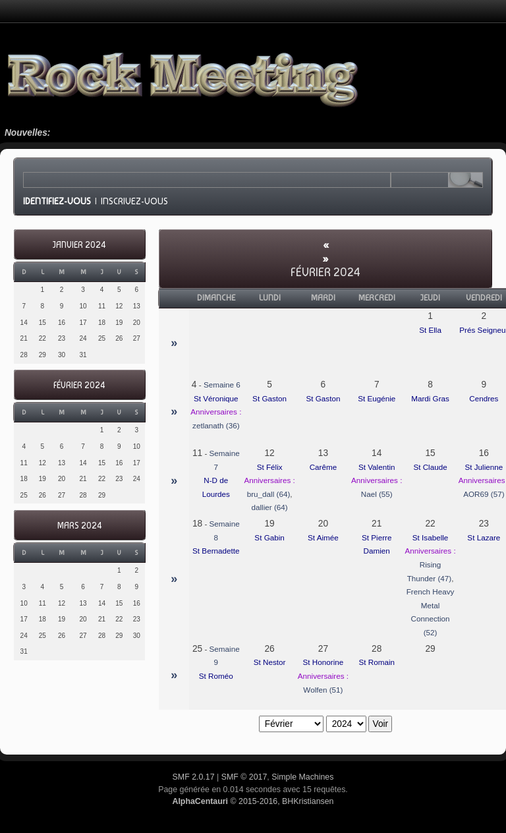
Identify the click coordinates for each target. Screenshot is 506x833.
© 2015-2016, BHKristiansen (252, 801)
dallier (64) (270, 507)
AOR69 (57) (483, 494)
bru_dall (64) (269, 494)
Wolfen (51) (323, 689)
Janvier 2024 (79, 245)
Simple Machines (302, 777)
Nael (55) (377, 494)
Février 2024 (79, 385)
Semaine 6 (222, 384)
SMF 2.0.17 (194, 777)
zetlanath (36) (215, 425)
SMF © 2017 (244, 777)
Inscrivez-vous (134, 201)
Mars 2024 (79, 526)
